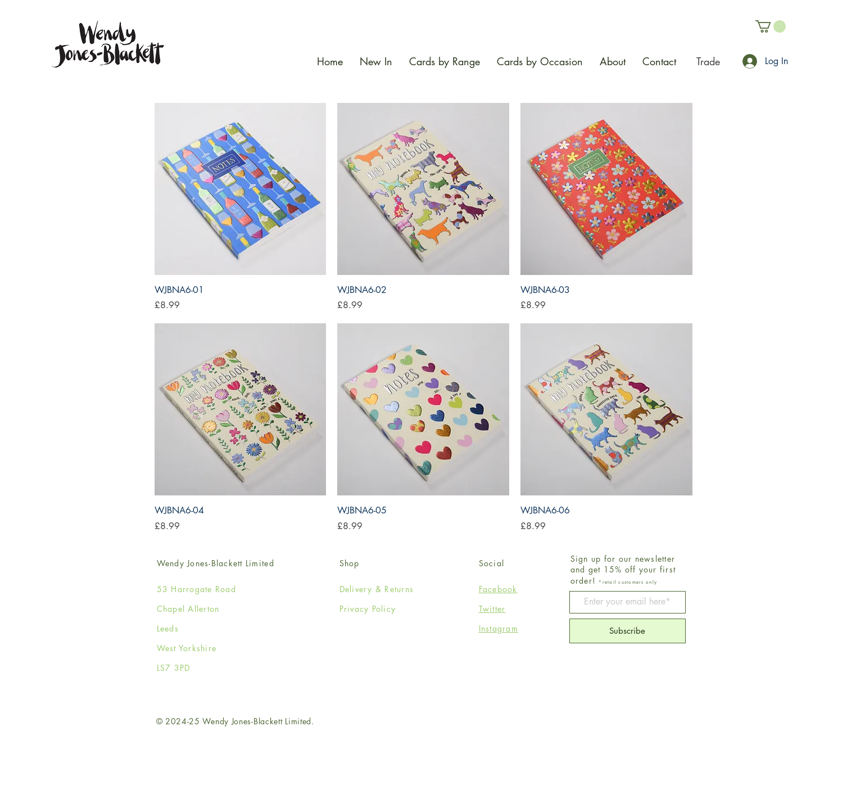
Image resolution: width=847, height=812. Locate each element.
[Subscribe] (627, 631)
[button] (770, 26)
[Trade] (707, 61)
